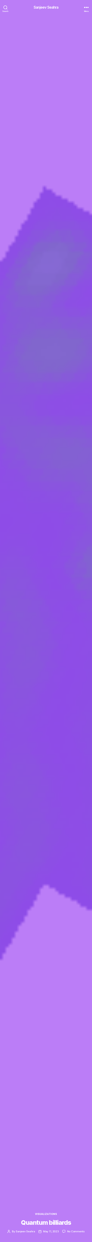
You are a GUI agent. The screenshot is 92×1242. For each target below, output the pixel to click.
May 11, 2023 (51, 1231)
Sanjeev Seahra (46, 7)
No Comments (76, 1231)
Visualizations (46, 1213)
